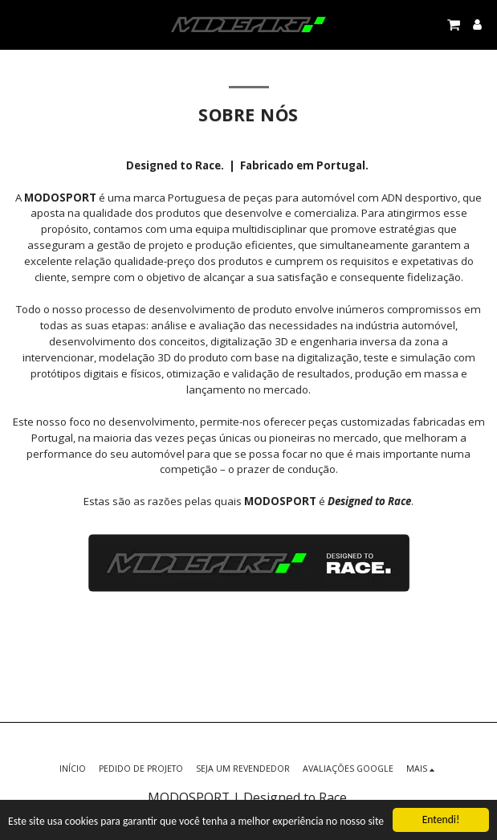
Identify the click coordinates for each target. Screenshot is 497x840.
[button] (17, 23)
